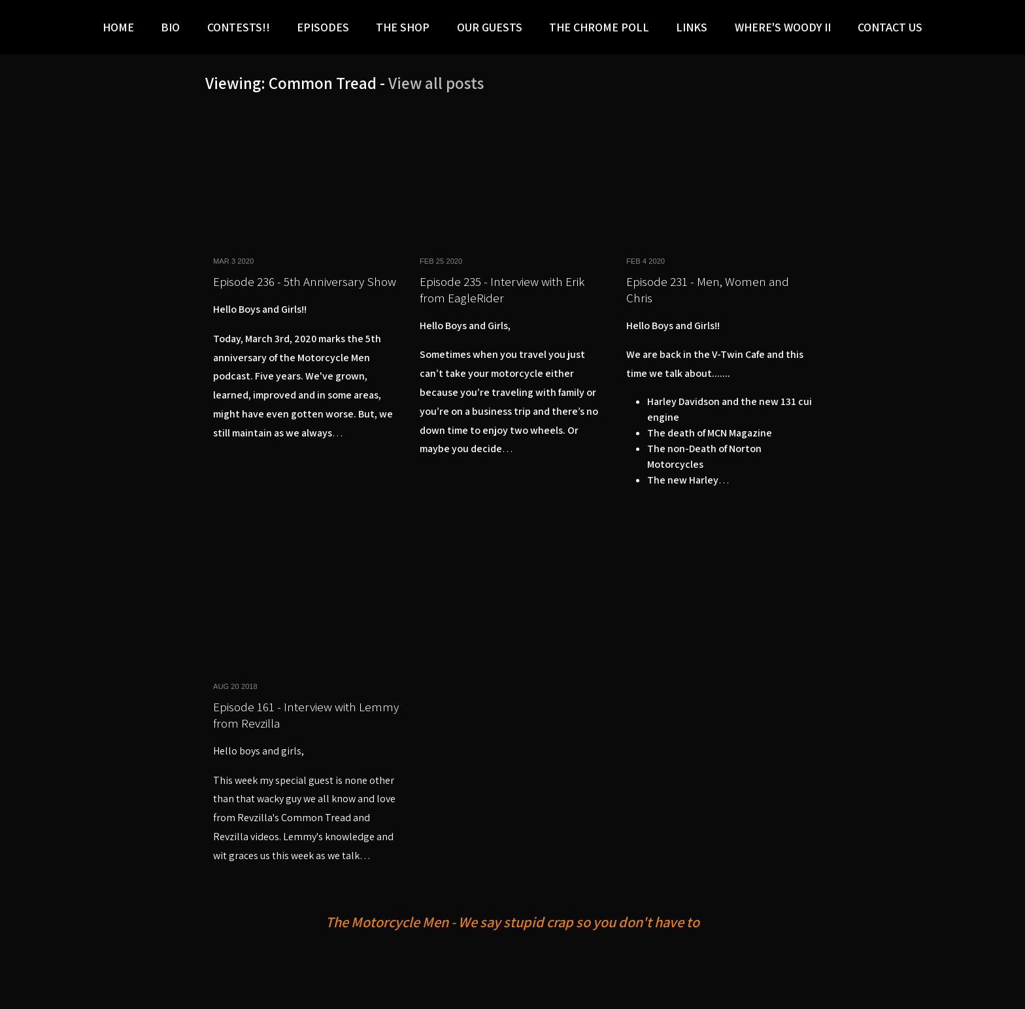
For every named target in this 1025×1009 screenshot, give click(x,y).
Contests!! (238, 27)
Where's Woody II (783, 27)
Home (118, 27)
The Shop (402, 27)
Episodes (323, 27)
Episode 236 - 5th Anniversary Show (304, 281)
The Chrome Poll (599, 27)
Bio (170, 27)
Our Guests (489, 27)
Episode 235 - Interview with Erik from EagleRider (502, 290)
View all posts (436, 83)
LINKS (691, 27)
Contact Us (890, 27)
